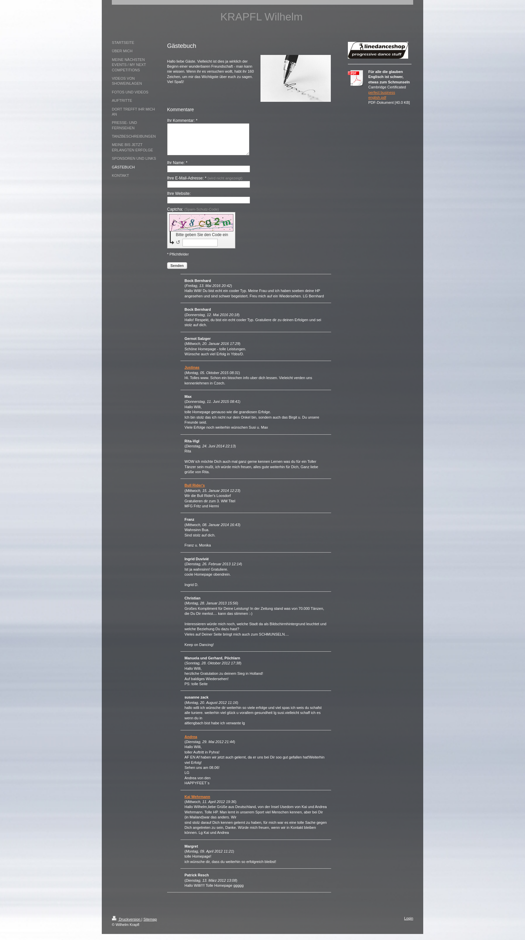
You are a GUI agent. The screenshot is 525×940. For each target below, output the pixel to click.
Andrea (190, 743)
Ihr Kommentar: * (182, 120)
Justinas (192, 373)
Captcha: (193, 215)
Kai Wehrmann (197, 803)
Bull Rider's (194, 491)
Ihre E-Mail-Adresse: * (204, 184)
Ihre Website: (179, 199)
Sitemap (150, 925)
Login (408, 924)
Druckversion (126, 925)
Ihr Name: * (177, 168)
